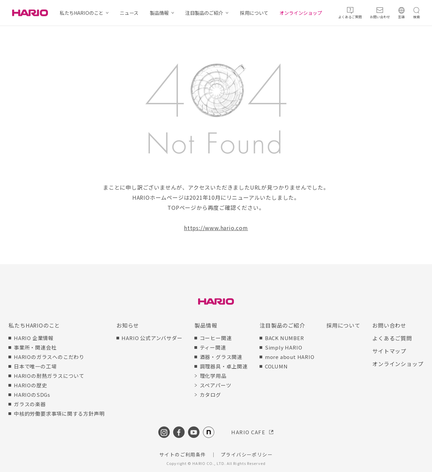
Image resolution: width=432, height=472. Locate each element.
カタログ (210, 394)
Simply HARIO (283, 347)
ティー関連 (213, 347)
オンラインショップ (300, 12)
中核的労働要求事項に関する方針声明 (59, 413)
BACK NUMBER (284, 337)
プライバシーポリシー (247, 454)
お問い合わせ (389, 325)
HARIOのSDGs (32, 394)
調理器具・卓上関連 (224, 366)
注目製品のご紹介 (204, 12)
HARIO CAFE (248, 432)
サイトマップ (389, 351)
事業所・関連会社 (35, 347)
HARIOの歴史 (30, 385)
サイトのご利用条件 (182, 454)
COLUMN (276, 366)
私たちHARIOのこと (81, 12)
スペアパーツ (216, 385)
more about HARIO (290, 356)
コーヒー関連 (216, 337)
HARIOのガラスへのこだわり (49, 356)
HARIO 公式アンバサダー (152, 337)
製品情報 (159, 12)
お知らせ (127, 325)
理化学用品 (213, 375)
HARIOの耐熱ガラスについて (49, 375)
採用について (254, 12)
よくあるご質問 (392, 338)
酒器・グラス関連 (221, 356)
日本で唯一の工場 (35, 366)
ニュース (129, 12)
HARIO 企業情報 (34, 337)
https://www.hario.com (216, 228)
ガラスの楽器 (30, 404)
